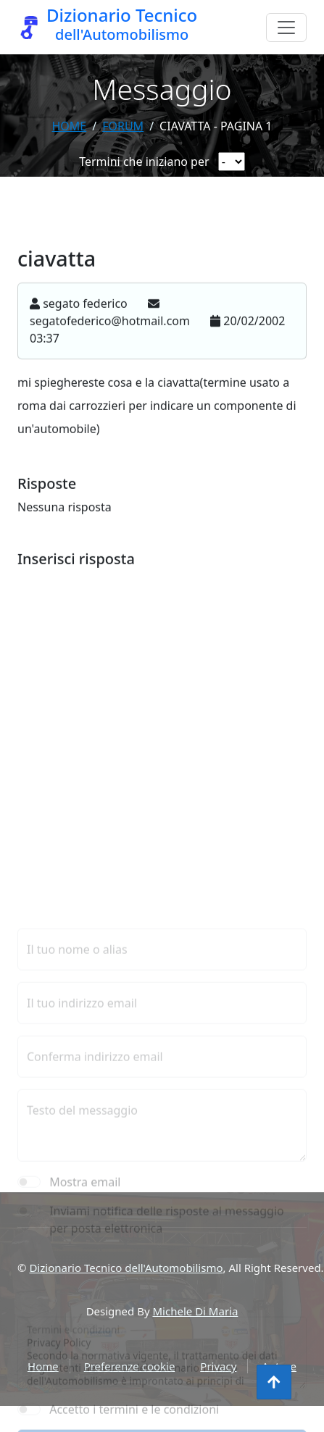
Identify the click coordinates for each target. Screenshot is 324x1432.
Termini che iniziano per (144, 161)
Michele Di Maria (195, 1311)
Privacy (218, 1366)
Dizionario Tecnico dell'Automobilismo (126, 1267)
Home (68, 126)
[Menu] (286, 27)
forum (123, 126)
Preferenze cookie (129, 1366)
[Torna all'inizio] (274, 1382)
